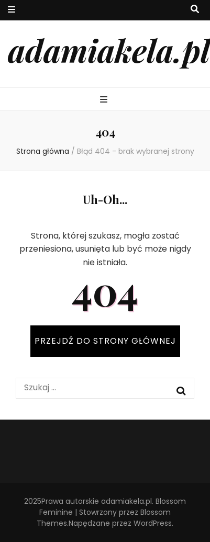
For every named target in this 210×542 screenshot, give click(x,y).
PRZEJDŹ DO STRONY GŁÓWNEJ (105, 341)
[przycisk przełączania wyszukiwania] (195, 10)
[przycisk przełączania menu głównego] (105, 100)
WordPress (153, 523)
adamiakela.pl (109, 50)
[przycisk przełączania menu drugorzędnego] (11, 10)
